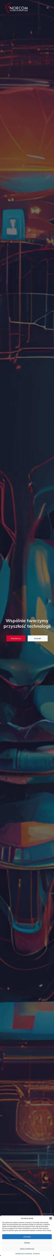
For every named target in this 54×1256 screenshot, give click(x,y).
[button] (51, 1218)
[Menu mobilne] (48, 7)
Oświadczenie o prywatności (23, 1253)
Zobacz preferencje (27, 1249)
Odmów (27, 1243)
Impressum (36, 1253)
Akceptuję (27, 1237)
